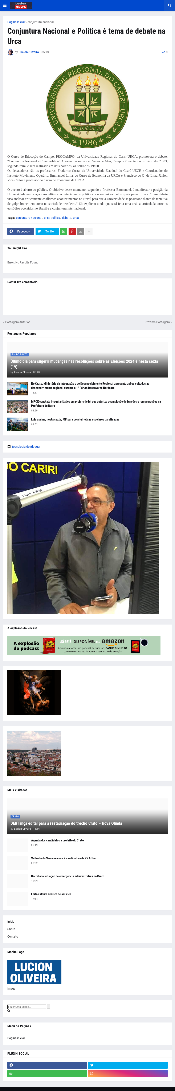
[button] (5, 5)
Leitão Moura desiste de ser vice (51, 894)
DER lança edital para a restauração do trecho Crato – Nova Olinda (66, 823)
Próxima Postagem (157, 322)
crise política (52, 217)
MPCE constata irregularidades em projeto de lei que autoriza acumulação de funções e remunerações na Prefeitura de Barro (96, 404)
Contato (12, 936)
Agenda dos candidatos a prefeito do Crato (57, 840)
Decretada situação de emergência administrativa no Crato (67, 876)
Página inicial (16, 21)
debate (66, 217)
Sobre (11, 929)
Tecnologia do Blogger (23, 446)
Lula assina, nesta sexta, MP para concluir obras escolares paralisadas (75, 419)
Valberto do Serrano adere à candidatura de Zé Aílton (63, 858)
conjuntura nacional (41, 21)
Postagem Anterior (17, 322)
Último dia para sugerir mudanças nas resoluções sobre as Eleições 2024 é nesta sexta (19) (84, 364)
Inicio (10, 921)
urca (76, 217)
